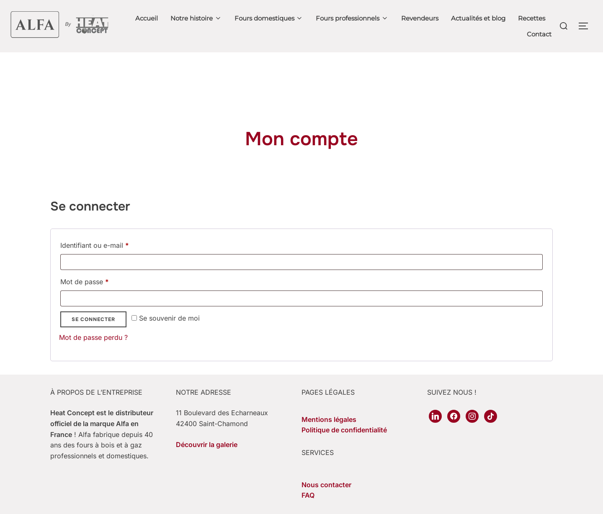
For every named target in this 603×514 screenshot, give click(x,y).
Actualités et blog (478, 18)
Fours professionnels (352, 18)
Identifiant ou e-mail (111, 260)
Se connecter (93, 335)
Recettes (531, 18)
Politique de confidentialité (344, 446)
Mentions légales (329, 436)
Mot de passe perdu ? (93, 354)
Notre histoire (196, 18)
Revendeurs (419, 18)
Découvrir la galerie (206, 460)
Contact (539, 34)
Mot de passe (101, 296)
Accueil (146, 18)
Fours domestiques (269, 18)
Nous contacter (326, 501)
